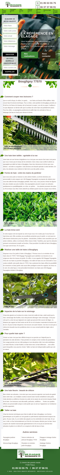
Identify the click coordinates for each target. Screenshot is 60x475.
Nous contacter (46, 55)
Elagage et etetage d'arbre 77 (4, 11)
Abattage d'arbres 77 (30, 11)
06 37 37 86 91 (48, 7)
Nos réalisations (29, 55)
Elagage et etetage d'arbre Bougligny (48, 439)
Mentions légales (45, 471)
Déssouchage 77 (47, 10)
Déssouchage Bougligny (10, 443)
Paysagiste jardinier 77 (13, 11)
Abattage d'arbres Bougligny (45, 444)
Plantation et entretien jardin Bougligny (28, 444)
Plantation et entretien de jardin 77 (55, 11)
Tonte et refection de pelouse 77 (38, 11)
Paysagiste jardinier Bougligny (9, 439)
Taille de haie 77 (21, 11)
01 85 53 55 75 (48, 3)
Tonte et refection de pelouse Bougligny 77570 (29, 439)
